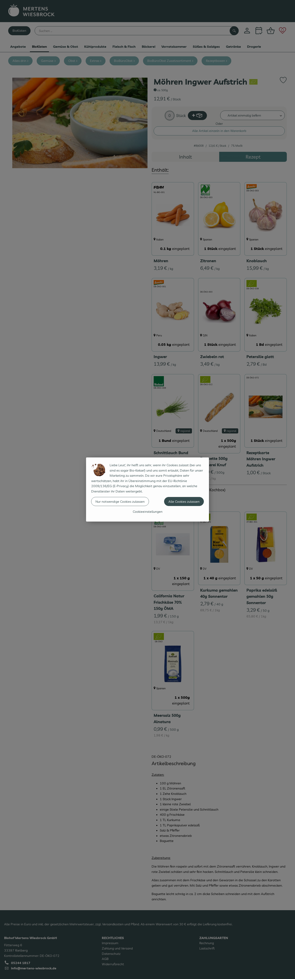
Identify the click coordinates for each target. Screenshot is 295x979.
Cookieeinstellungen (147, 511)
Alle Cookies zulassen (184, 501)
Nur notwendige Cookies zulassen (120, 501)
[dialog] (147, 489)
